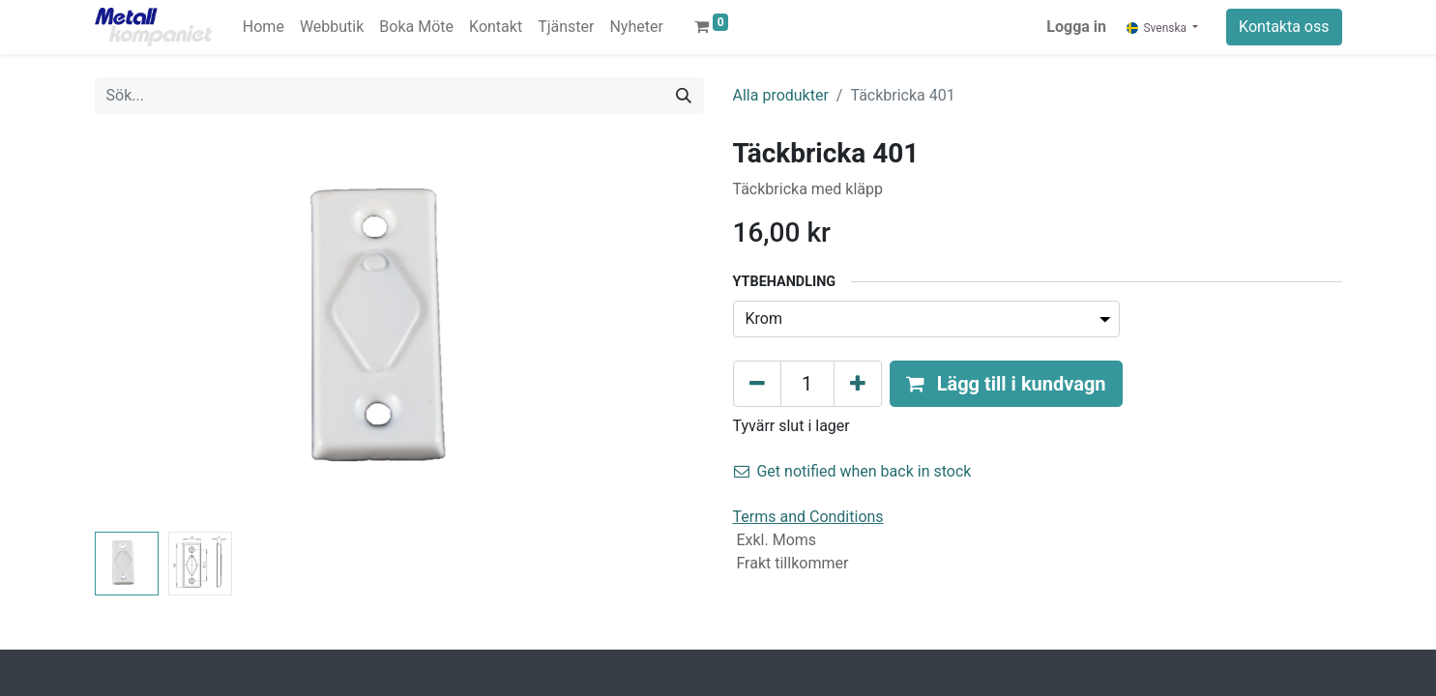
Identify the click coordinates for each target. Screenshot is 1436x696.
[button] (1006, 384)
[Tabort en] (757, 384)
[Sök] (683, 95)
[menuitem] (263, 27)
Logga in (1076, 26)
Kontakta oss (1284, 26)
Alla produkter (781, 95)
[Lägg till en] (858, 384)
